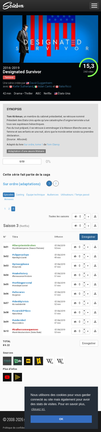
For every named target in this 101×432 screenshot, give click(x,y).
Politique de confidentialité (17, 427)
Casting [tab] (20, 194)
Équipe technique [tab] (35, 194)
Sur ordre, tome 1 (33, 144)
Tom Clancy (53, 144)
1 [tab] (5, 208)
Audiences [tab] (53, 194)
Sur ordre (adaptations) (22, 184)
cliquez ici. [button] (38, 409)
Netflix (47, 93)
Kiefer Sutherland (23, 86)
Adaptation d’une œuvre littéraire (26, 151)
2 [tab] (9, 208)
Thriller (28, 93)
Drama (18, 93)
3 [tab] (13, 208)
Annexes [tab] (9, 199)
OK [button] (61, 419)
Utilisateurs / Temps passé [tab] (75, 194)
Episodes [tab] (9, 194)
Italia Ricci (65, 86)
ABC (38, 93)
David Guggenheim (41, 82)
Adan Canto (45, 86)
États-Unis (62, 93)
